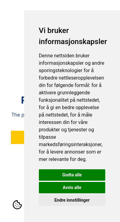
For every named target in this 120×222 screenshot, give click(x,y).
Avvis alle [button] (72, 187)
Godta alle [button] (72, 174)
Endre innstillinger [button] (71, 200)
